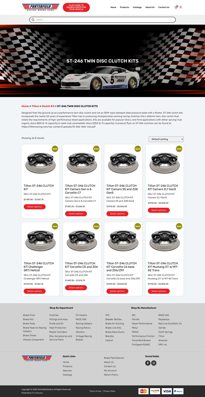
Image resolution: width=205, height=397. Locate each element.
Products (124, 7)
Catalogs (137, 7)
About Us (150, 7)
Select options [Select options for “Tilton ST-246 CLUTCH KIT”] (34, 206)
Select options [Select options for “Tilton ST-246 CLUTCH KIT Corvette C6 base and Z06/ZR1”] (117, 291)
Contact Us (163, 7)
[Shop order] (166, 139)
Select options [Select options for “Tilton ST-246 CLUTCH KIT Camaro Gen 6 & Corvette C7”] (76, 213)
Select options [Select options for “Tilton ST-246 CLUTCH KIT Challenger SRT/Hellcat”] (34, 291)
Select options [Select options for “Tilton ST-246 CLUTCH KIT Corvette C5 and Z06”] (76, 287)
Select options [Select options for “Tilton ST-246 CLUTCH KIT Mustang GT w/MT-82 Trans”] (158, 291)
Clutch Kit (48, 106)
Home (113, 7)
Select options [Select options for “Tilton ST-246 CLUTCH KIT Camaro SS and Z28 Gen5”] (117, 213)
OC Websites (37, 393)
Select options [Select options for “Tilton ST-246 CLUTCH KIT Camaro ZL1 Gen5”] (158, 210)
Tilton (35, 106)
